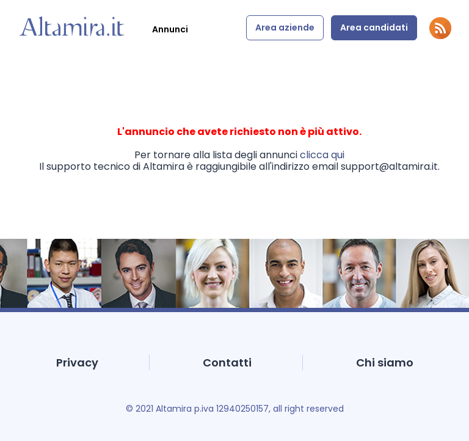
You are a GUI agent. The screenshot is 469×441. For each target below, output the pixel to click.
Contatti (227, 362)
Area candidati (374, 27)
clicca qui (322, 155)
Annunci (170, 29)
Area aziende (284, 27)
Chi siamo (384, 362)
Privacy (77, 362)
